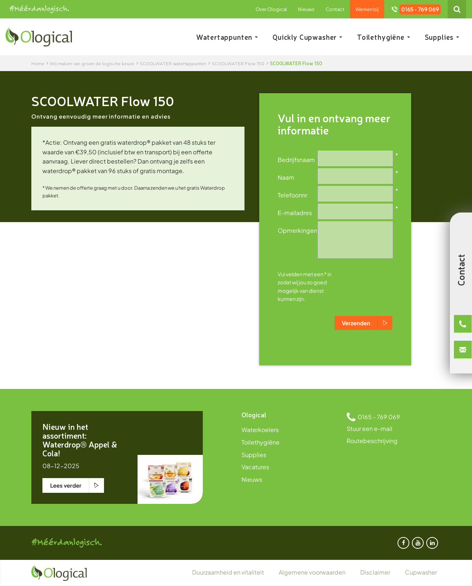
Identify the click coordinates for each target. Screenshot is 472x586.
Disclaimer (375, 572)
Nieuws (306, 9)
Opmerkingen (297, 230)
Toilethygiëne (383, 37)
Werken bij (367, 9)
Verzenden (356, 322)
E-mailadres (295, 212)
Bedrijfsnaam (296, 159)
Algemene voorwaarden (312, 572)
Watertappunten (227, 37)
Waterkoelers (260, 430)
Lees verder (65, 485)
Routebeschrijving (372, 441)
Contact (335, 9)
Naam (286, 177)
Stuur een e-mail (369, 428)
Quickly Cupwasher (307, 37)
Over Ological (271, 9)
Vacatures (255, 467)
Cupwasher (421, 572)
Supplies (442, 37)
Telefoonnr (292, 195)
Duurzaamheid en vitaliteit (228, 572)
